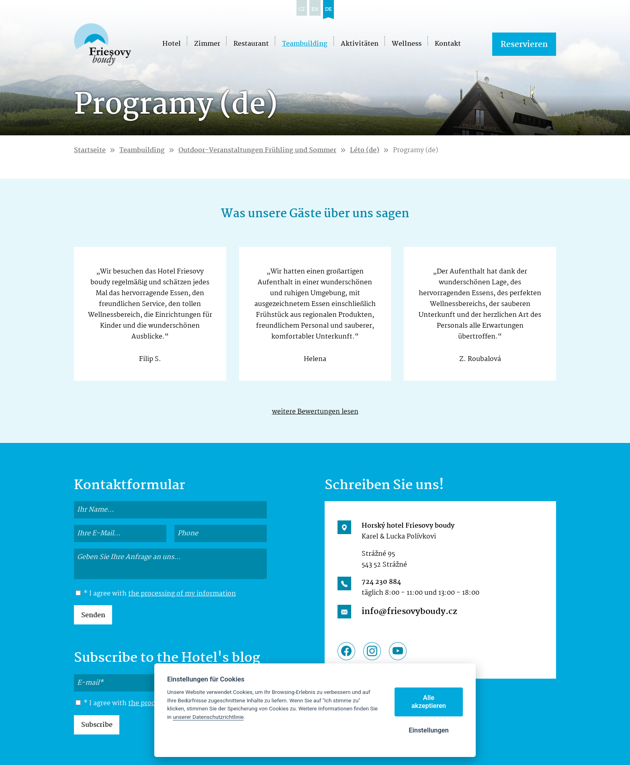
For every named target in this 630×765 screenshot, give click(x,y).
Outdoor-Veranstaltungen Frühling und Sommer (257, 150)
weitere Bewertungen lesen (315, 411)
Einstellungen (429, 730)
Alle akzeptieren (428, 702)
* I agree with (156, 594)
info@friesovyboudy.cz (409, 611)
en (315, 9)
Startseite (90, 150)
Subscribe (96, 725)
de (328, 9)
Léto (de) (364, 150)
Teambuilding (142, 150)
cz (302, 9)
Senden (93, 615)
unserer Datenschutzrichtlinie (208, 717)
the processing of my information (182, 593)
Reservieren (524, 44)
